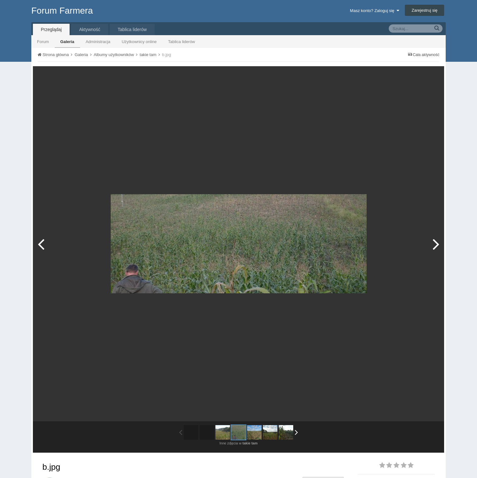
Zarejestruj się (424, 10)
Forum (43, 41)
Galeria (67, 41)
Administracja (98, 41)
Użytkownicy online (139, 41)
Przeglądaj (51, 29)
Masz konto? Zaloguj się (374, 10)
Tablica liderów (181, 41)
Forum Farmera (62, 11)
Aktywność (89, 29)
